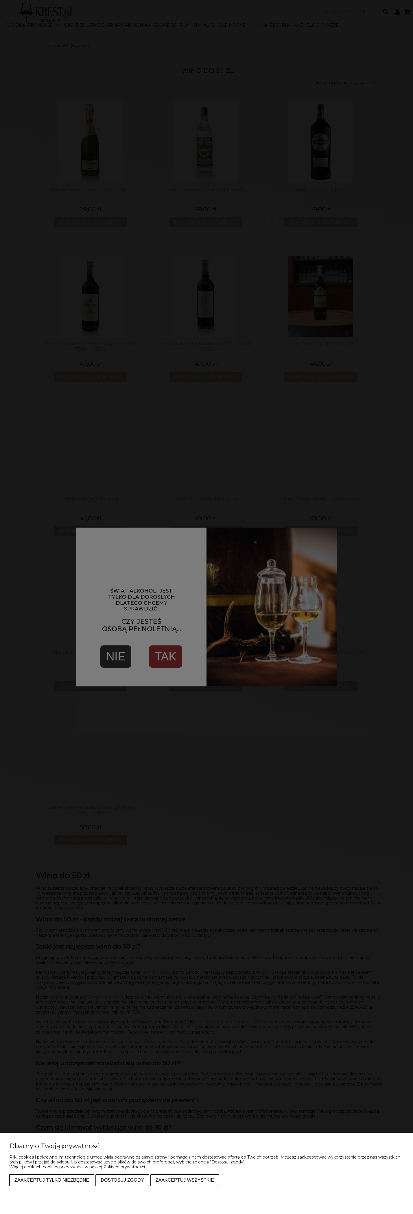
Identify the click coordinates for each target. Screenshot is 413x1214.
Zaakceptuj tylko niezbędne (51, 1180)
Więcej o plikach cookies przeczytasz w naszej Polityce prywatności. (77, 1167)
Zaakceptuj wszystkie (185, 1180)
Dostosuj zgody (122, 1180)
